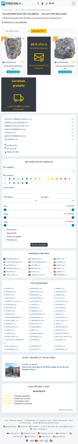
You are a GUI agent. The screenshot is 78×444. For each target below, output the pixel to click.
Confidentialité (29, 420)
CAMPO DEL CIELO (13, 301)
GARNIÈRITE (36, 311)
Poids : (6, 214)
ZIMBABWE (61, 275)
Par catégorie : (9, 167)
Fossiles (10, 132)
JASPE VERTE (62, 317)
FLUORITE (10, 311)
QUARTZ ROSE (12, 336)
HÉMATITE (10, 314)
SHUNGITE (61, 340)
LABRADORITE (37, 320)
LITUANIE (35, 265)
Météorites (11, 139)
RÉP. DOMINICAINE (38, 262)
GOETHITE (61, 311)
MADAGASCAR (13, 268)
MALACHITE (36, 324)
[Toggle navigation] (73, 3)
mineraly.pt (45, 436)
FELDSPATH (61, 308)
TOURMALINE (12, 349)
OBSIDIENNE (36, 327)
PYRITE (34, 330)
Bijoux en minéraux (15, 136)
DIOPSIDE (60, 304)
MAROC (60, 265)
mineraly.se (59, 436)
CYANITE (35, 304)
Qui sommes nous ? (44, 420)
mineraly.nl (30, 436)
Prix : (6, 206)
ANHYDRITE (61, 292)
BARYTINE (11, 298)
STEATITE (60, 346)
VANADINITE (61, 349)
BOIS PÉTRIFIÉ (37, 298)
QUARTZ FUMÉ (62, 333)
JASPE (60, 314)
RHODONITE (36, 336)
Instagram (34, 426)
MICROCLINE (12, 327)
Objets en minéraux (15, 129)
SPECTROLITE (12, 346)
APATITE (10, 295)
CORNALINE (11, 304)
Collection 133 (38, 31)
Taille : (6, 222)
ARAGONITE (36, 295)
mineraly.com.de (45, 433)
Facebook (22, 426)
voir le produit (13, 72)
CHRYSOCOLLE (62, 301)
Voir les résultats (39, 245)
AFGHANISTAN (12, 259)
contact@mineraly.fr (66, 426)
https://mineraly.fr (40, 429)
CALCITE (60, 298)
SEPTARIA (35, 340)
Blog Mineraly (9, 426)
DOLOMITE (11, 308)
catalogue (8, 10)
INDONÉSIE (11, 265)
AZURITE (60, 295)
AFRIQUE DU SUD (38, 275)
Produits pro (12, 152)
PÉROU (60, 268)
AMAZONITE (36, 288)
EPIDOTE (35, 308)
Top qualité (11, 149)
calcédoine (9, 62)
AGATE (9, 288)
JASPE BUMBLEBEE (14, 317)
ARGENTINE (36, 259)
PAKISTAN (11, 272)
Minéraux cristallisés (17, 126)
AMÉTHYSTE (37, 292)
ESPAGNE (60, 262)
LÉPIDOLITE (11, 324)
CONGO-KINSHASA (14, 262)
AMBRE (60, 288)
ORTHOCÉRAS (62, 327)
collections (20, 10)
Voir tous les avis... (66, 410)
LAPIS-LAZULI (62, 320)
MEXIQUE (36, 268)
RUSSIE (35, 272)
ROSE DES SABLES (64, 336)
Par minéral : (8, 197)
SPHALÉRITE (36, 346)
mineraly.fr (12, 433)
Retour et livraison (60, 420)
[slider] (5, 209)
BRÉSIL (60, 259)
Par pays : (45, 197)
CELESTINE (36, 301)
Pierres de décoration (16, 122)
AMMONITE (11, 292)
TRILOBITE (36, 349)
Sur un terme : (9, 187)
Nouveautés (11, 145)
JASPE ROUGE (37, 317)
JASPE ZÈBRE (12, 320)
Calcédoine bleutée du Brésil (39, 10)
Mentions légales (16, 420)
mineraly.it (61, 433)
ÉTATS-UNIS (11, 275)
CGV (6, 420)
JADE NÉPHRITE (37, 314)
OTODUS (10, 330)
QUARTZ (10, 333)
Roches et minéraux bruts (18, 119)
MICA (59, 324)
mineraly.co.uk (28, 433)
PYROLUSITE (61, 330)
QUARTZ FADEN (37, 333)
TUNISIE (60, 272)
